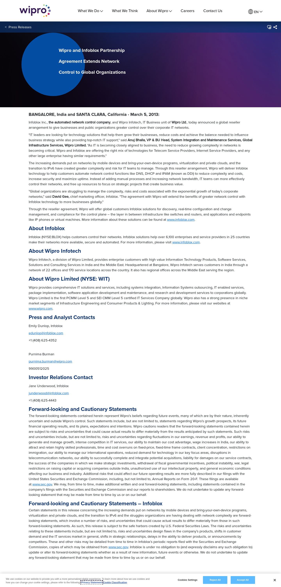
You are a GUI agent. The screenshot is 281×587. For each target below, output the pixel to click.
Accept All (243, 582)
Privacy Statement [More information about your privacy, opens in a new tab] (91, 585)
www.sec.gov (42, 484)
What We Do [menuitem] (90, 10)
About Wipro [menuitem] (159, 10)
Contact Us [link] (212, 10)
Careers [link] (187, 10)
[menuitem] (255, 12)
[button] (269, 27)
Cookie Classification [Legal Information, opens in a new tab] (115, 585)
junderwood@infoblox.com (49, 393)
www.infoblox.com (181, 219)
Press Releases (20, 27)
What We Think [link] (125, 10)
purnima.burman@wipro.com (50, 361)
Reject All (215, 582)
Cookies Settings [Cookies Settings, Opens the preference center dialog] (187, 582)
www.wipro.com (40, 308)
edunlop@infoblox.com (46, 333)
